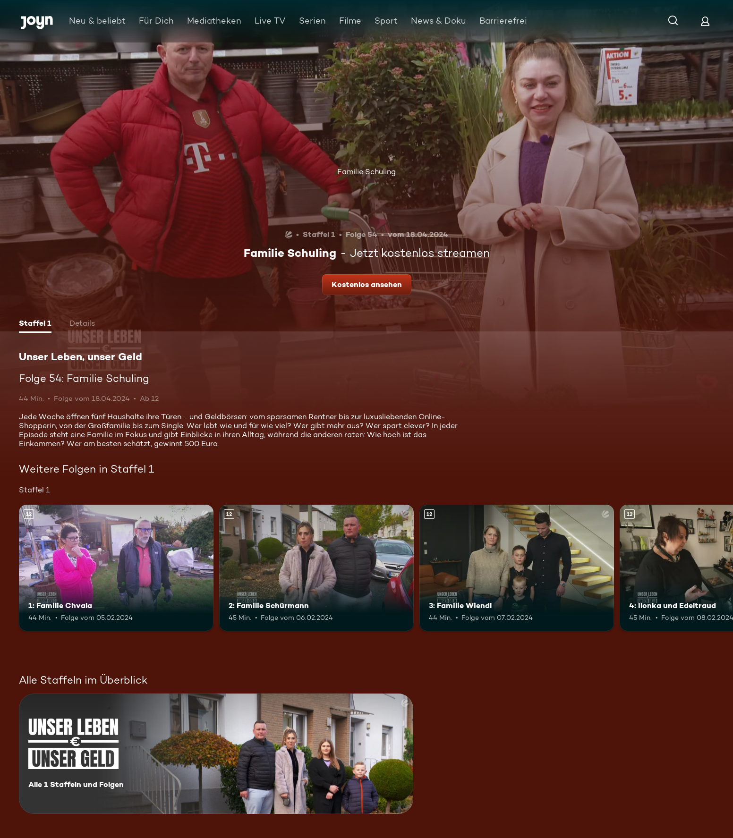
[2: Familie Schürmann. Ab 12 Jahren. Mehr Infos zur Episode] (316, 568)
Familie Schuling (366, 171)
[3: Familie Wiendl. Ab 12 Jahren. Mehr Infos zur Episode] (516, 568)
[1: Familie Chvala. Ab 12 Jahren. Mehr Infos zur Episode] (116, 568)
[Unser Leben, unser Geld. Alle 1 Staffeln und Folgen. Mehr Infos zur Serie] (216, 754)
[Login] (705, 21)
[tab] (35, 324)
